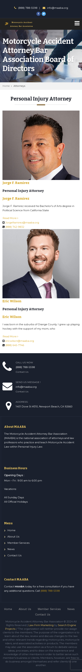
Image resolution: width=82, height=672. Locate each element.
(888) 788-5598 (50, 590)
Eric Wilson (11, 301)
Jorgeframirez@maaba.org (22, 222)
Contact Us (14, 555)
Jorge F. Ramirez (15, 183)
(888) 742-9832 (14, 226)
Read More (10, 218)
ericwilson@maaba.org (19, 340)
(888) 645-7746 (14, 345)
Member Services (18, 542)
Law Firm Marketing (41, 625)
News (10, 549)
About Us (13, 536)
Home (6, 85)
